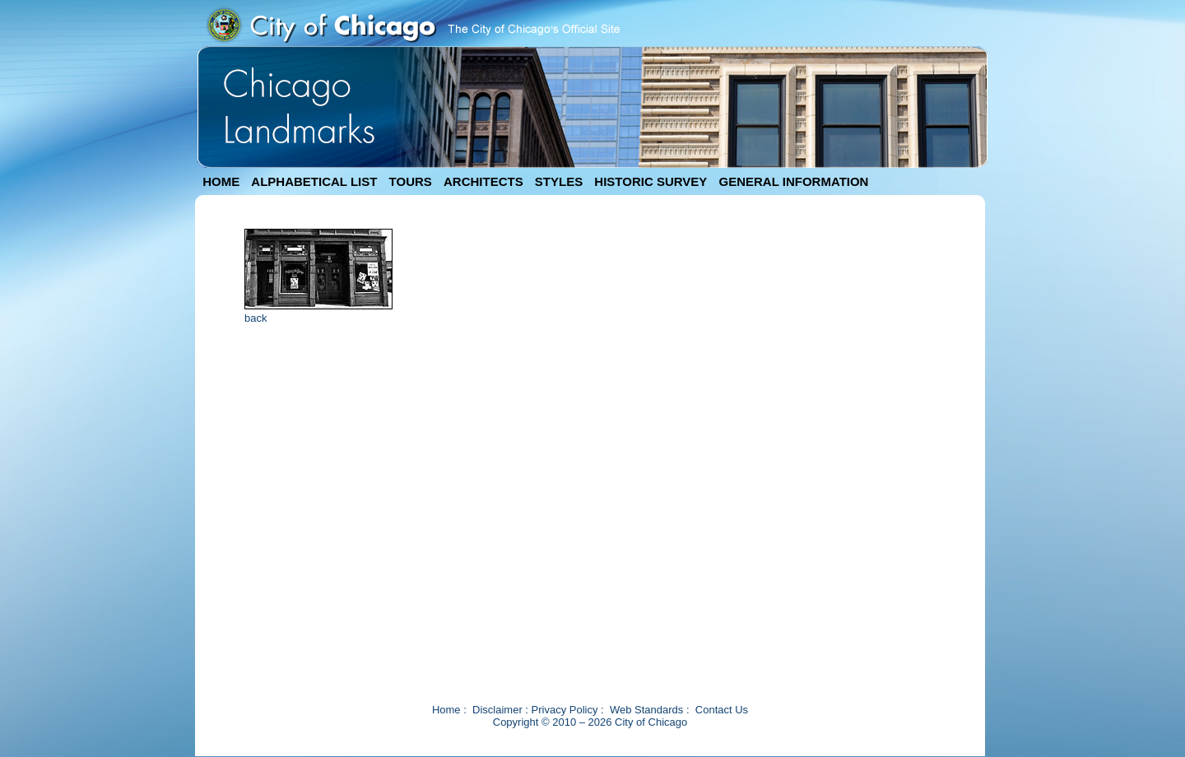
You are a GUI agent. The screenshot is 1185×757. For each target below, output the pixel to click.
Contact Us (721, 710)
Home (446, 710)
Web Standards (646, 710)
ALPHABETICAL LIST (314, 181)
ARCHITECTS (483, 181)
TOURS (410, 181)
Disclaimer (497, 710)
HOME (220, 181)
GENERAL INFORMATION (794, 181)
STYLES (559, 181)
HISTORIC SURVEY (650, 181)
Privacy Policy (565, 710)
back (255, 318)
